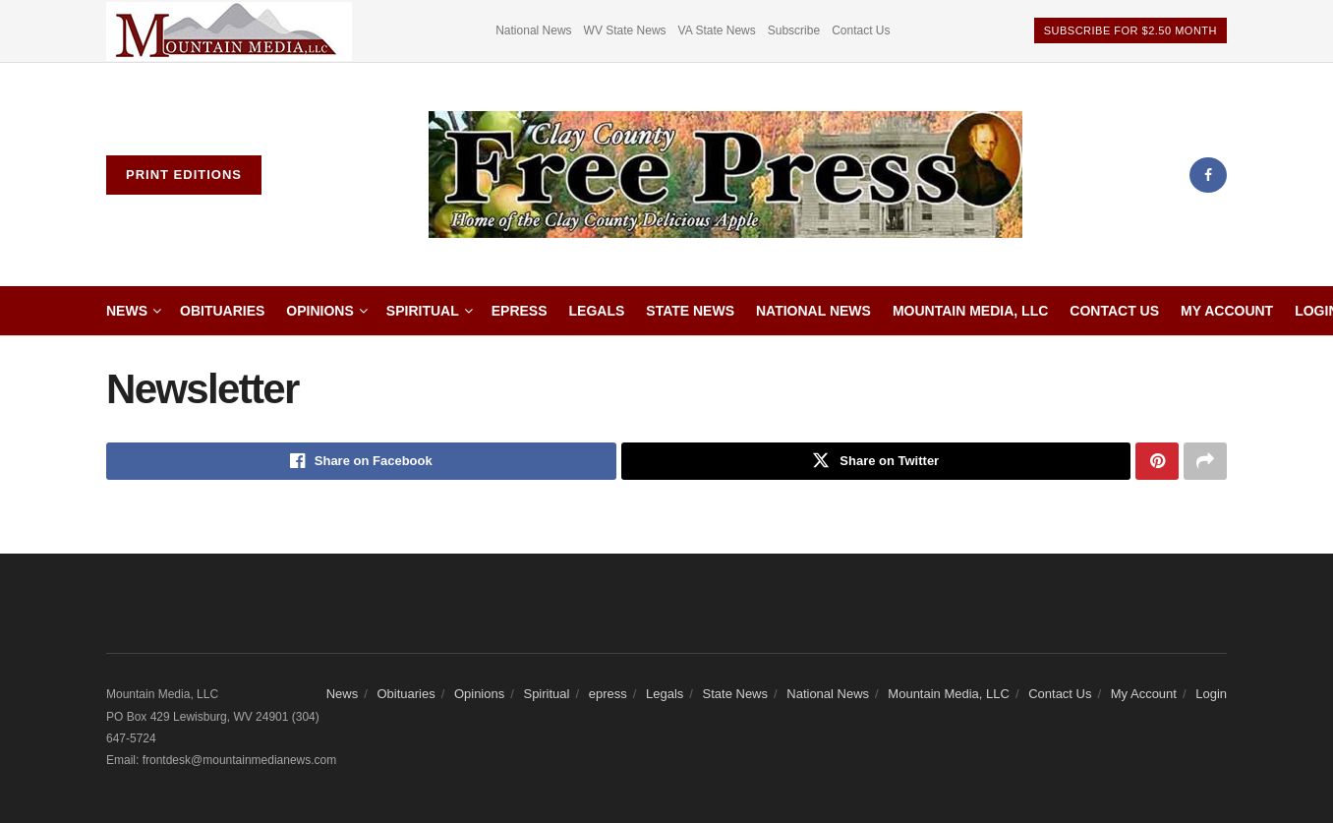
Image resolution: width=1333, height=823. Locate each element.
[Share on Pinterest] (1157, 461)
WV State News (625, 30)
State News (690, 311)
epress (520, 311)
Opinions (319, 311)
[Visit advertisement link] (229, 31)
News (126, 311)
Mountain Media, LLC (970, 311)
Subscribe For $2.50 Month (1130, 30)
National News (533, 30)
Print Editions (184, 174)
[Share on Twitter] (876, 461)
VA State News (717, 30)
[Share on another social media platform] (1205, 461)
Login (1211, 693)
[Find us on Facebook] (1208, 175)
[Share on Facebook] (361, 461)
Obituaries (222, 311)
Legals (597, 311)
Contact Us (861, 30)
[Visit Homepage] (725, 175)
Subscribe (794, 30)
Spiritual (422, 311)
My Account (1227, 311)
